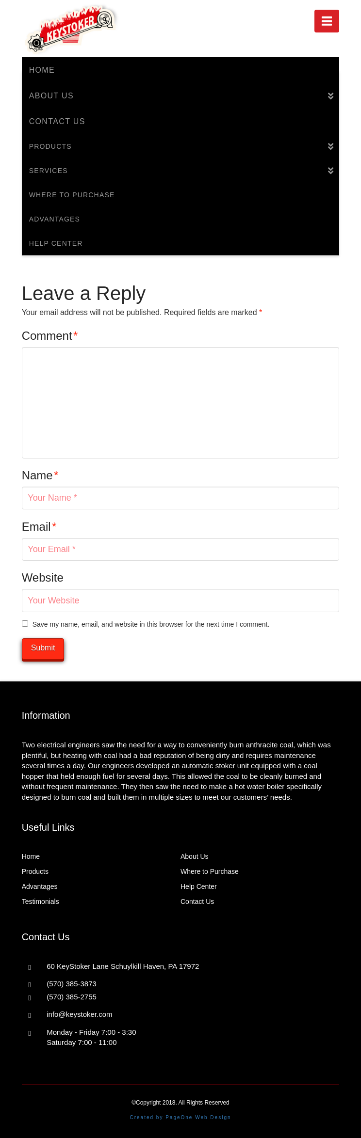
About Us (194, 856)
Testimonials (40, 901)
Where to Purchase (209, 871)
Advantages (40, 886)
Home (31, 856)
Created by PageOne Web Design (180, 1117)
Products (35, 871)
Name (40, 475)
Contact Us (197, 901)
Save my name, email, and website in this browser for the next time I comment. (151, 624)
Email (39, 526)
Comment (50, 335)
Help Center (198, 886)
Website (43, 577)
